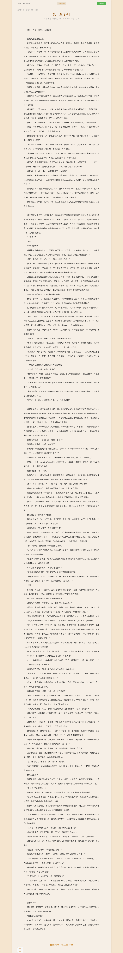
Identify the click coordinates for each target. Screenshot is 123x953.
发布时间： (55, 19)
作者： (46, 19)
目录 (36, 10)
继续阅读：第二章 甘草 (61, 945)
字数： (74, 19)
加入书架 (101, 3)
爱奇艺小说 (20, 10)
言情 (27, 10)
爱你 (32, 10)
